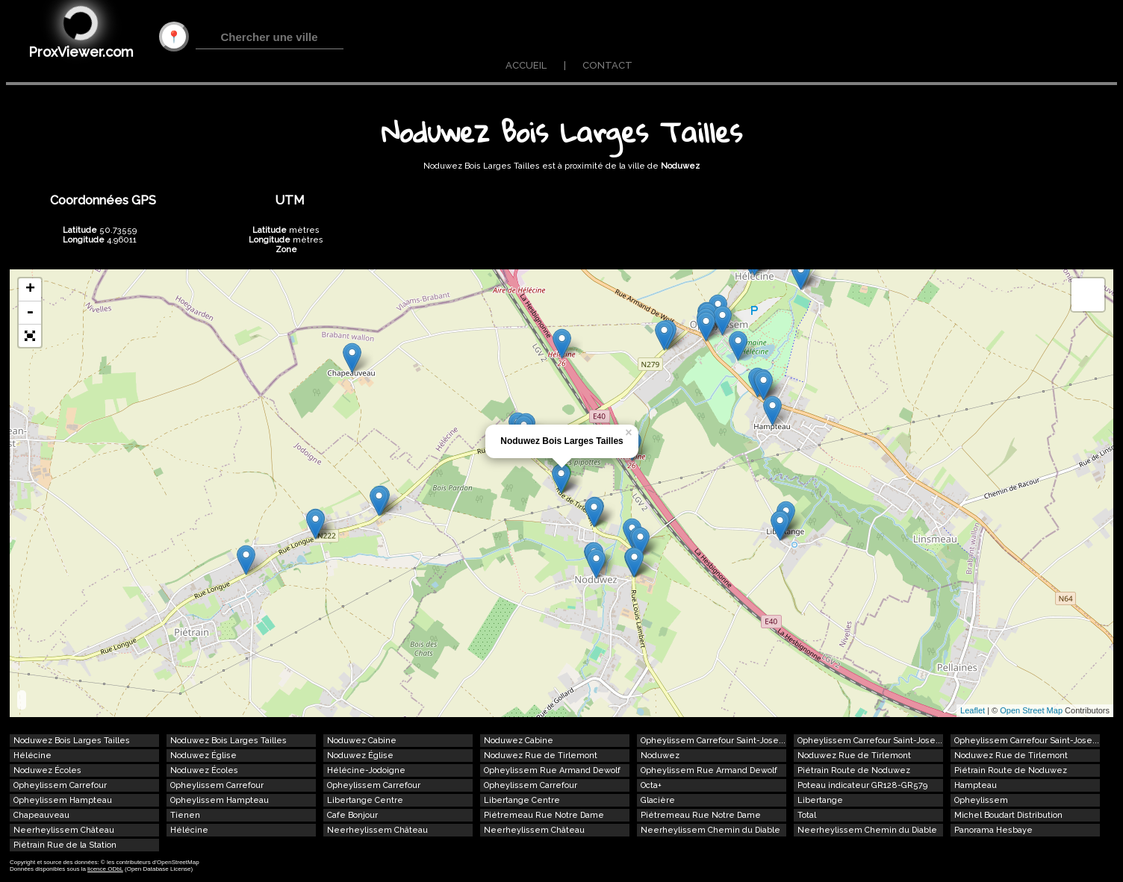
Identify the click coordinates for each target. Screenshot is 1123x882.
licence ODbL (105, 869)
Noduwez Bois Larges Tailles (561, 441)
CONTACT (607, 65)
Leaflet (972, 710)
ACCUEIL (526, 65)
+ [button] (30, 289)
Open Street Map (1031, 710)
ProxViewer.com (81, 52)
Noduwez (680, 166)
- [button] (30, 313)
